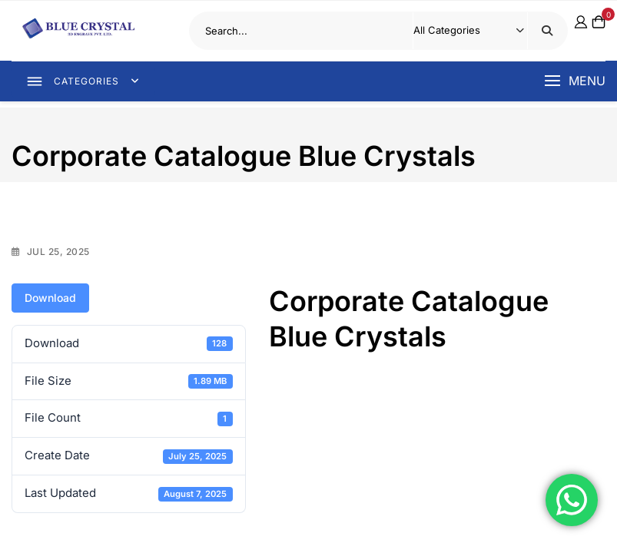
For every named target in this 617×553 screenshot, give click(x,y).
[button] (574, 82)
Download (50, 297)
